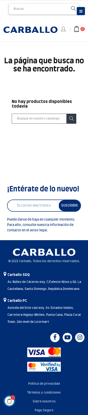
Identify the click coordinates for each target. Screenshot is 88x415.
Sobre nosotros (44, 401)
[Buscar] (44, 119)
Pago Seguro (44, 410)
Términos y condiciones (44, 392)
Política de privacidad (44, 383)
